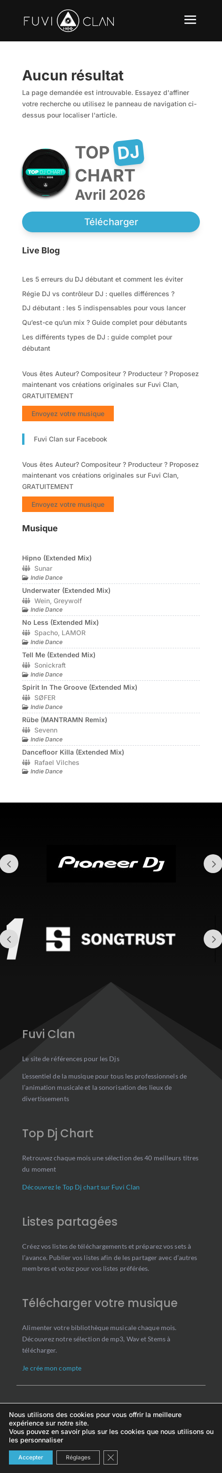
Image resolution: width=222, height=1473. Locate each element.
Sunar (43, 568)
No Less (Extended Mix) (60, 622)
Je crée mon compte (51, 1368)
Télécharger (111, 222)
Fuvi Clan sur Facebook (70, 439)
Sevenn (45, 730)
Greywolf (68, 601)
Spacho (46, 633)
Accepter (30, 1457)
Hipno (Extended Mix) (57, 558)
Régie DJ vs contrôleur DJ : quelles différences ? (98, 294)
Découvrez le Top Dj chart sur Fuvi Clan (81, 1187)
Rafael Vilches (56, 762)
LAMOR (74, 633)
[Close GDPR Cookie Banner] (110, 1457)
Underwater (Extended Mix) (66, 590)
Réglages (78, 1457)
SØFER (45, 697)
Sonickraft (50, 665)
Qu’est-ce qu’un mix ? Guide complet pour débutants (104, 322)
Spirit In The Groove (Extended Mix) (79, 687)
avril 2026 (110, 194)
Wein (42, 601)
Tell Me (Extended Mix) (58, 655)
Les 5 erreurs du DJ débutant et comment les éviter (102, 279)
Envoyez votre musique (68, 413)
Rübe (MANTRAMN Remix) (64, 720)
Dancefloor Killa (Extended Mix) (73, 752)
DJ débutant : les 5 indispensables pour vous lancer (104, 308)
